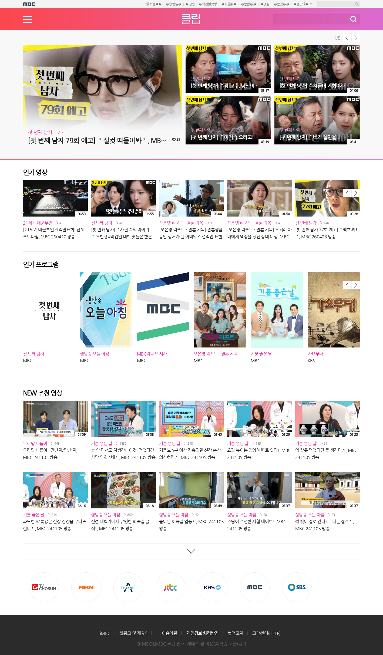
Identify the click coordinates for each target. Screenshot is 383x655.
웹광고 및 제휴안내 (136, 633)
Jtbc (170, 587)
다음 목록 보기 (355, 37)
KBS (212, 587)
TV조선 (44, 587)
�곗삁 (264, 4)
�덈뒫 (190, 4)
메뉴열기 (27, 19)
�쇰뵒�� (248, 4)
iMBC (105, 633)
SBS (297, 587)
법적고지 (235, 633)
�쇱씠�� (281, 4)
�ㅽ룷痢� (229, 4)
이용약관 (169, 633)
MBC (255, 587)
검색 (353, 19)
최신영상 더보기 (191, 551)
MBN (86, 587)
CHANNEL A (128, 587)
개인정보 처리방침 (202, 633)
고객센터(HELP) (266, 633)
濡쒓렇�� (154, 4)
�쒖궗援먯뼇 (208, 4)
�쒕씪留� (173, 4)
